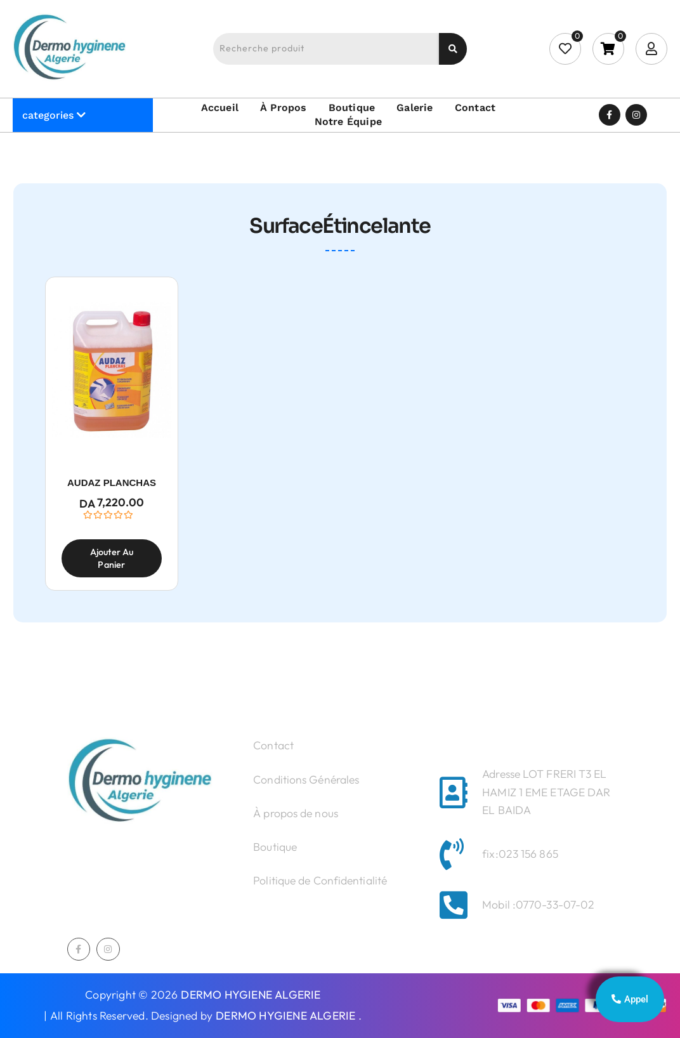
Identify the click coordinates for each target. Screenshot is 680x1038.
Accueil (220, 108)
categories (48, 115)
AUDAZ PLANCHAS (111, 481)
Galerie (414, 108)
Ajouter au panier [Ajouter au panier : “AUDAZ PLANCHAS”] (112, 558)
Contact (475, 108)
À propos (283, 108)
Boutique (352, 108)
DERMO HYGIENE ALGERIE (250, 995)
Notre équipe (348, 121)
